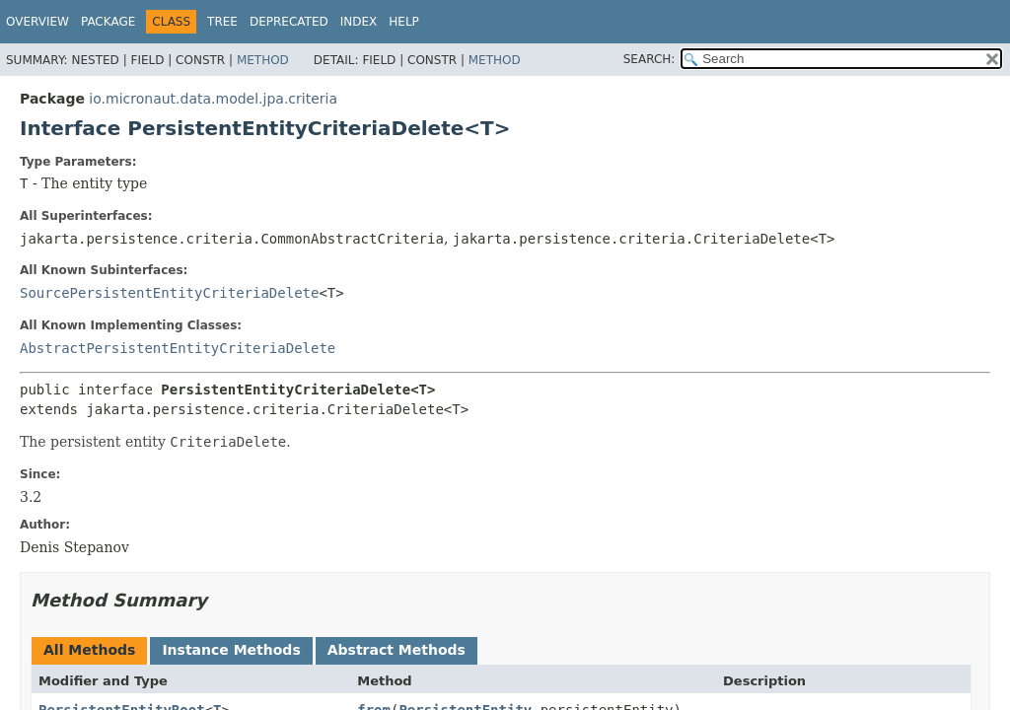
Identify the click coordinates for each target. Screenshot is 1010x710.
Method (263, 60)
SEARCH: (649, 59)
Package (108, 22)
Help (404, 22)
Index (359, 22)
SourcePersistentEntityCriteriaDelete (169, 293)
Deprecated (289, 22)
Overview (37, 22)
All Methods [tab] (89, 650)
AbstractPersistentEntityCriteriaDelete (177, 348)
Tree (222, 22)
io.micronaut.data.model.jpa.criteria (213, 98)
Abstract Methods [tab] (396, 650)
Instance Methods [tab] (231, 650)
